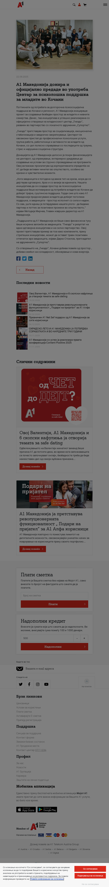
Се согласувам (90, 869)
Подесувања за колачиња (90, 876)
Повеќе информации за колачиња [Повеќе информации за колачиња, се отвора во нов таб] (47, 879)
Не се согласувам (90, 884)
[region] (54, 875)
